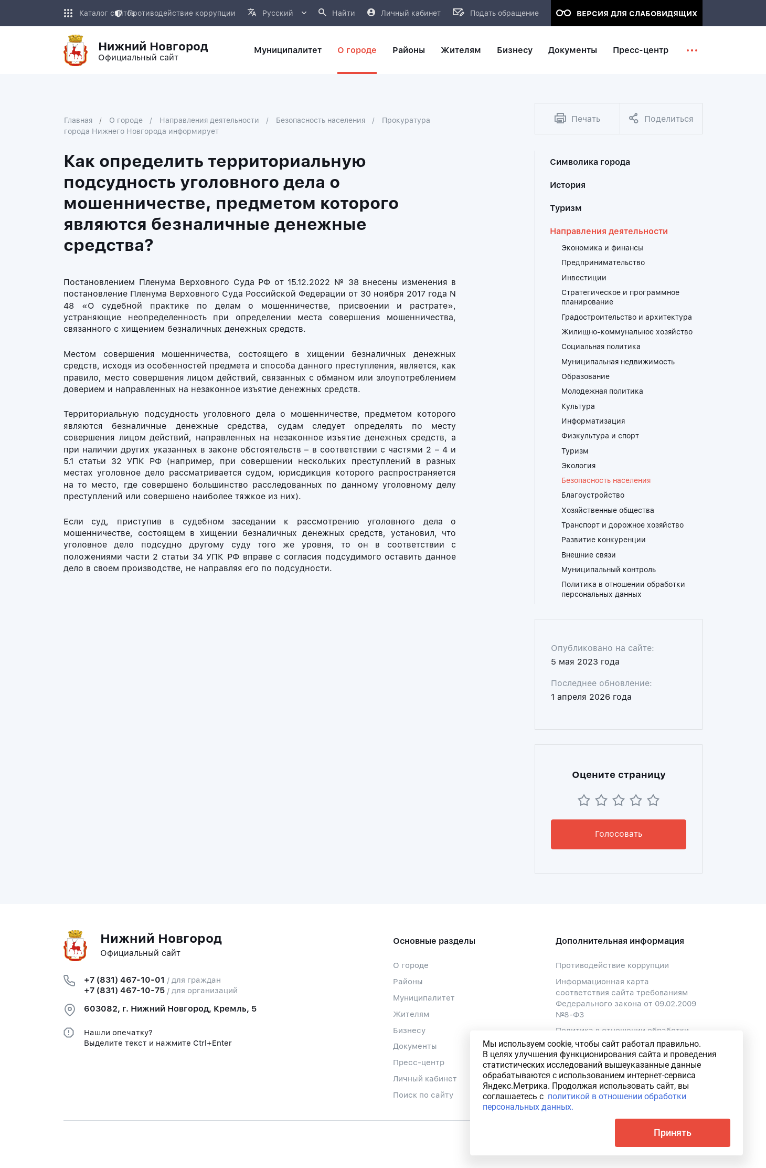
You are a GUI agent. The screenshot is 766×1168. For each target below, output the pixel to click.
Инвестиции (584, 277)
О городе (126, 120)
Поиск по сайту (423, 1095)
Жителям (411, 1014)
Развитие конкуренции (603, 539)
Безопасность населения (320, 120)
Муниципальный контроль (608, 569)
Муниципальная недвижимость (618, 361)
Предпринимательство (603, 262)
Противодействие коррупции (175, 13)
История (568, 185)
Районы (408, 981)
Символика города (590, 162)
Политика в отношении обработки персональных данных (623, 589)
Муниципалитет (424, 998)
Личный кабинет (425, 1078)
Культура (578, 406)
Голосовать (618, 834)
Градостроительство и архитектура (626, 317)
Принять (672, 1132)
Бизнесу (409, 1030)
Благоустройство (592, 495)
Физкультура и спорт (600, 436)
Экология (578, 465)
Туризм (566, 208)
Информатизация (593, 421)
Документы (415, 1046)
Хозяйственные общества (607, 510)
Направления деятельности (209, 120)
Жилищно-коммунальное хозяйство (627, 332)
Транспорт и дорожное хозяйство (622, 525)
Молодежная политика (602, 391)
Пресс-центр (418, 1062)
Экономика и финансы (602, 248)
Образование (585, 376)
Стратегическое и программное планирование (620, 297)
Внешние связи (588, 555)
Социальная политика (601, 346)
